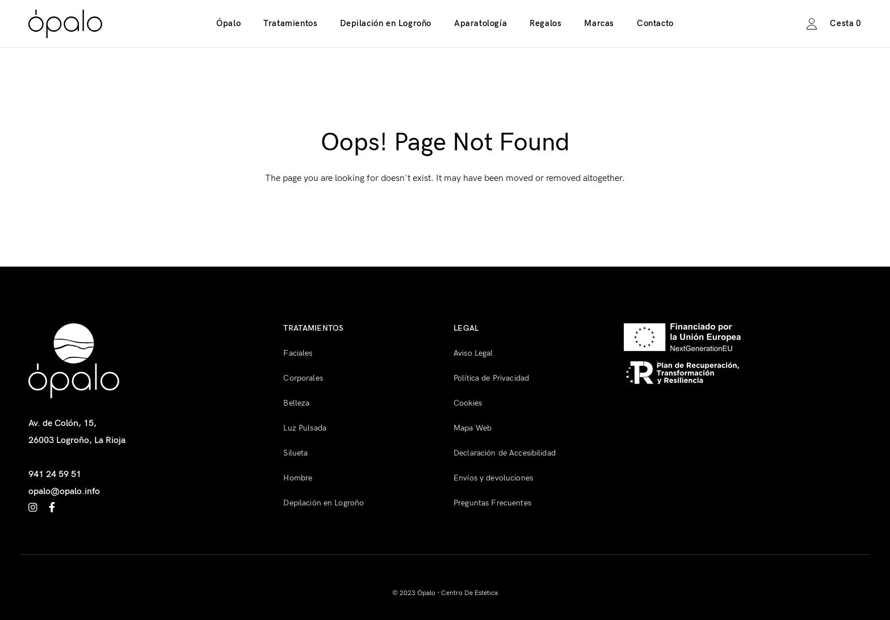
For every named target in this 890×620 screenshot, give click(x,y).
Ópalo (228, 23)
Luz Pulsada (304, 428)
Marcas (599, 23)
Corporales (302, 378)
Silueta (295, 453)
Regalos (545, 23)
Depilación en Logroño (385, 23)
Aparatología (480, 23)
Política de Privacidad (491, 378)
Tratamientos (290, 23)
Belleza (296, 403)
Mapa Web (473, 428)
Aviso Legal (473, 353)
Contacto (655, 23)
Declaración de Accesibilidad (505, 453)
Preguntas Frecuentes (492, 503)
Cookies (468, 403)
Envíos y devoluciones (493, 478)
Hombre (297, 478)
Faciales (297, 353)
